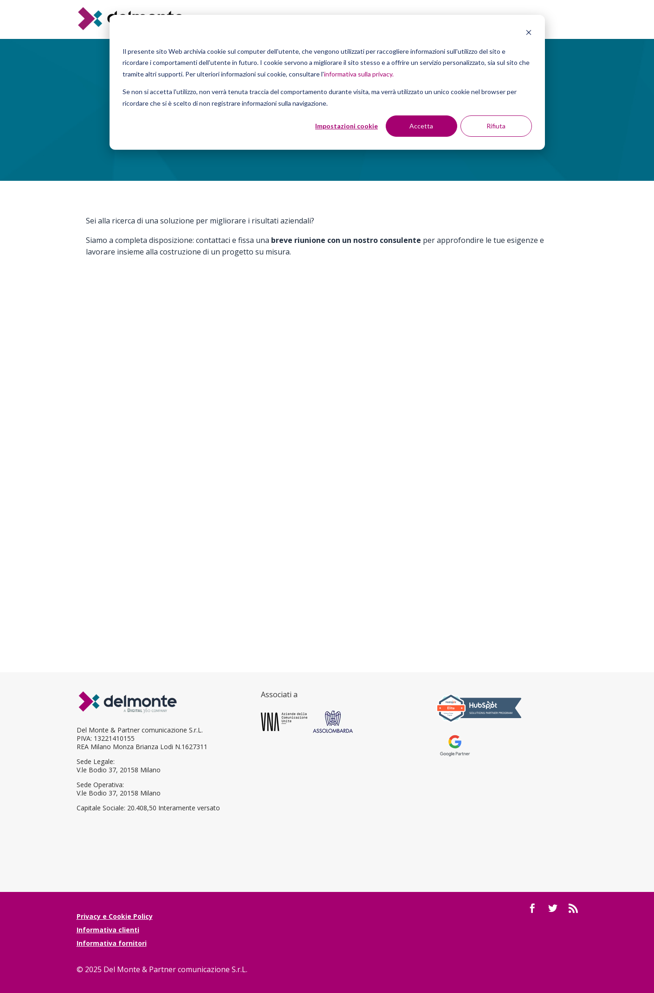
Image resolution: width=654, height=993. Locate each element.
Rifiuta (495, 126)
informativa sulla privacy (358, 74)
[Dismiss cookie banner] (528, 33)
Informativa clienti (108, 929)
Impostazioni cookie (346, 126)
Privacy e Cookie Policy (115, 916)
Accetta (421, 126)
